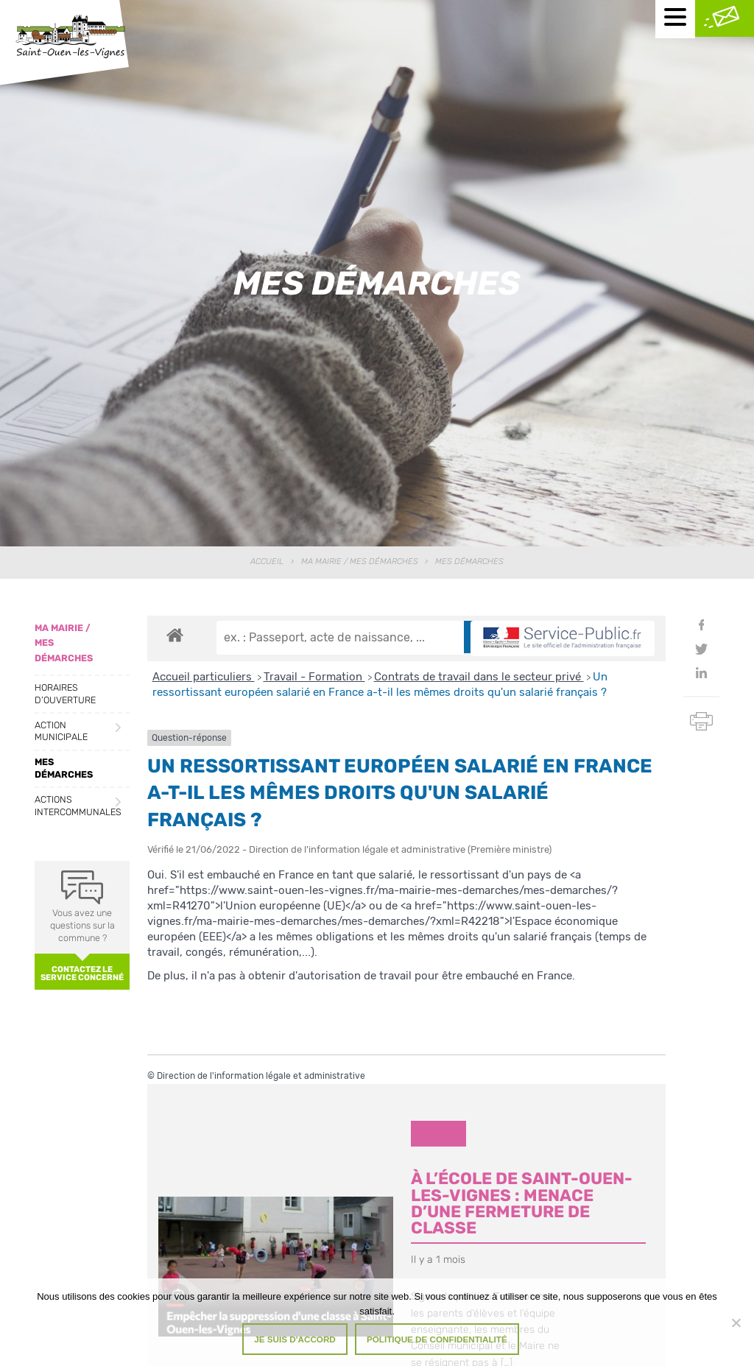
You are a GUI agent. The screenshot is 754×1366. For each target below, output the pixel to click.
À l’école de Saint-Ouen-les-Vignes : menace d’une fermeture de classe (522, 1203)
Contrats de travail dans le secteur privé (479, 676)
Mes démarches (64, 768)
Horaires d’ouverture (65, 693)
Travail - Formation (314, 676)
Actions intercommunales (78, 805)
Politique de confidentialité (437, 1339)
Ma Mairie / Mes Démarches (359, 561)
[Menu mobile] (675, 19)
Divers (438, 1133)
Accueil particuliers (203, 676)
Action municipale (61, 731)
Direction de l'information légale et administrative (261, 1076)
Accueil (266, 561)
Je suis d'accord (295, 1339)
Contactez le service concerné (82, 973)
